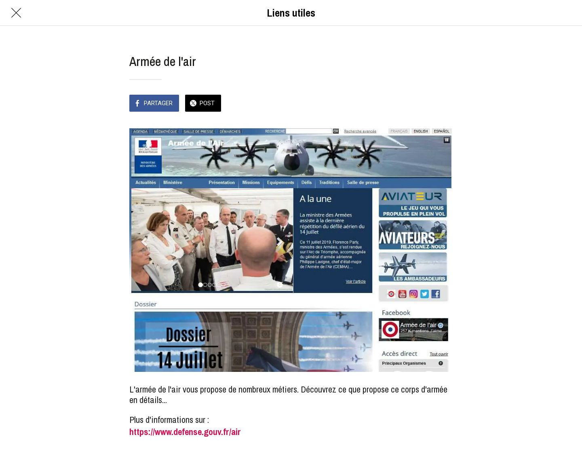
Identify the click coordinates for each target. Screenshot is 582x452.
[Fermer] (16, 13)
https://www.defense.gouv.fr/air (185, 432)
